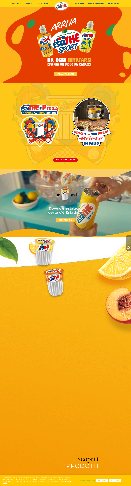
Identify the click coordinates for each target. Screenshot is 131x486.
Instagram (128, 243)
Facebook (128, 239)
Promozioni (79, 3)
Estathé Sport (42, 3)
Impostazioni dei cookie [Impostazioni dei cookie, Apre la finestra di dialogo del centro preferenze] (87, 480)
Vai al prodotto (66, 74)
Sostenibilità (16, 3)
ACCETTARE (115, 480)
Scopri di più (65, 220)
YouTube (128, 247)
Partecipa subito (65, 160)
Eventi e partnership (96, 3)
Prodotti (28, 3)
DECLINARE (102, 480)
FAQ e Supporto (113, 3)
